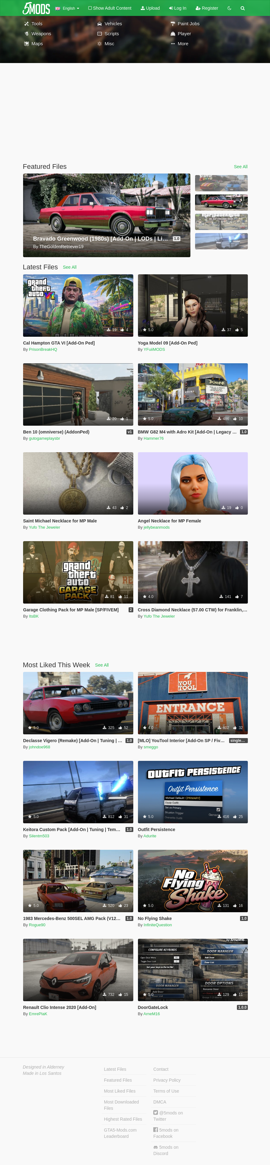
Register (207, 8)
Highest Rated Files (123, 1119)
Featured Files (118, 1080)
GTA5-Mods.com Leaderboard (120, 1133)
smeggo (151, 747)
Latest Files (115, 1069)
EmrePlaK (38, 1013)
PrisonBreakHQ (43, 349)
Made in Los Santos (42, 1073)
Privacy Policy (166, 1080)
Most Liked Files (119, 1091)
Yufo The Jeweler (44, 527)
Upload (150, 8)
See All (241, 166)
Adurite (150, 836)
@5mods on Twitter (168, 1116)
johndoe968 (39, 747)
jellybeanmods (156, 527)
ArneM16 (152, 1013)
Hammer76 (154, 438)
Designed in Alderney (43, 1067)
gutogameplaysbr (44, 438)
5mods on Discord (165, 1150)
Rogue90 (37, 925)
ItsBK (34, 616)
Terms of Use (166, 1091)
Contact (160, 1069)
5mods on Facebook (165, 1133)
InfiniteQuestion (158, 925)
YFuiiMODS (154, 349)
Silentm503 (39, 836)
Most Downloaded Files (121, 1105)
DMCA (159, 1101)
